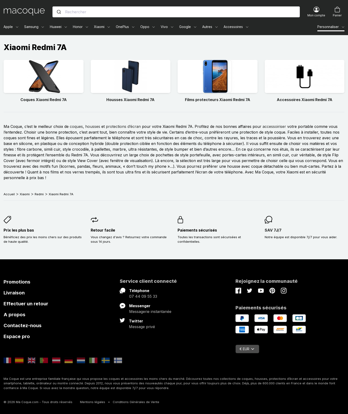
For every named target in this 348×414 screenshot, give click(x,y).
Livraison (14, 293)
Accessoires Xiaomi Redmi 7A (304, 99)
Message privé (142, 326)
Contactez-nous (23, 325)
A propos (14, 314)
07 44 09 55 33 (143, 296)
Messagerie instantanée (150, 311)
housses (92, 126)
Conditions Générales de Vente (136, 402)
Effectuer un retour (26, 304)
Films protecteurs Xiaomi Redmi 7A (217, 99)
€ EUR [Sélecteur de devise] (247, 349)
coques (76, 126)
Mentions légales (92, 402)
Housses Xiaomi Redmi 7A (130, 99)
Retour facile (103, 230)
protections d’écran (123, 126)
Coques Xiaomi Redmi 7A (43, 99)
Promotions (17, 282)
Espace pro (17, 336)
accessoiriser (274, 126)
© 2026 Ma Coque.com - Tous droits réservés (38, 402)
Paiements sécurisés (197, 230)
